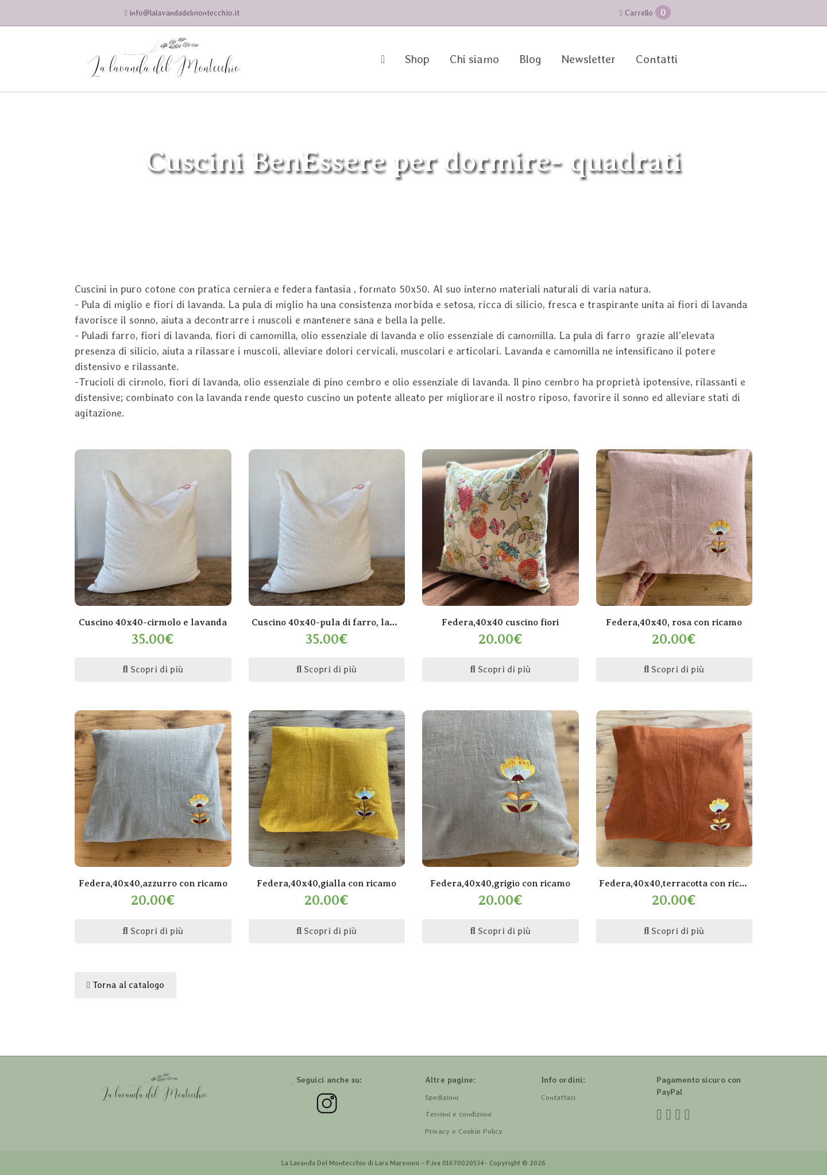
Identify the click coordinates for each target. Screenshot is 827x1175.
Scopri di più (153, 669)
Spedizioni (441, 1097)
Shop (417, 59)
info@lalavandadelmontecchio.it (182, 12)
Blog (530, 59)
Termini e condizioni (458, 1114)
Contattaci (558, 1097)
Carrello (645, 12)
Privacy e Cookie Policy (464, 1131)
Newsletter (589, 59)
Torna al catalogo (125, 984)
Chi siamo (474, 59)
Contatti (657, 59)
